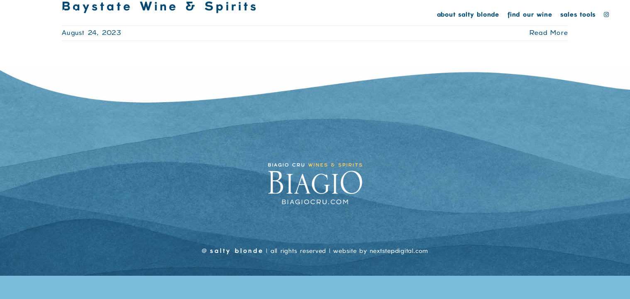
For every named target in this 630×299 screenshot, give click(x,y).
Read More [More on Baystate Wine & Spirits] (549, 33)
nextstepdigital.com (399, 251)
